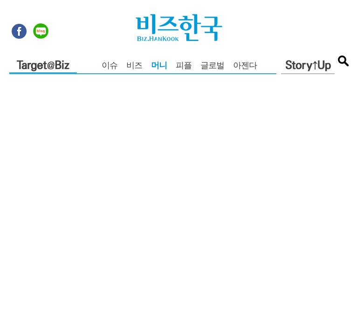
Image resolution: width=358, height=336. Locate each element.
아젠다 (245, 66)
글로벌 (212, 66)
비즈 (134, 66)
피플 (184, 66)
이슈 (109, 66)
